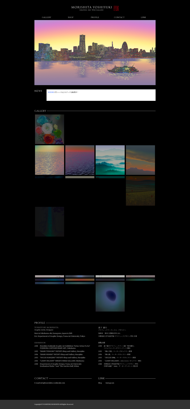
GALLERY (46, 17)
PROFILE (95, 17)
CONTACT (119, 17)
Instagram (110, 383)
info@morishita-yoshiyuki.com (52, 383)
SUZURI (51, 92)
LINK (143, 17)
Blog (100, 383)
